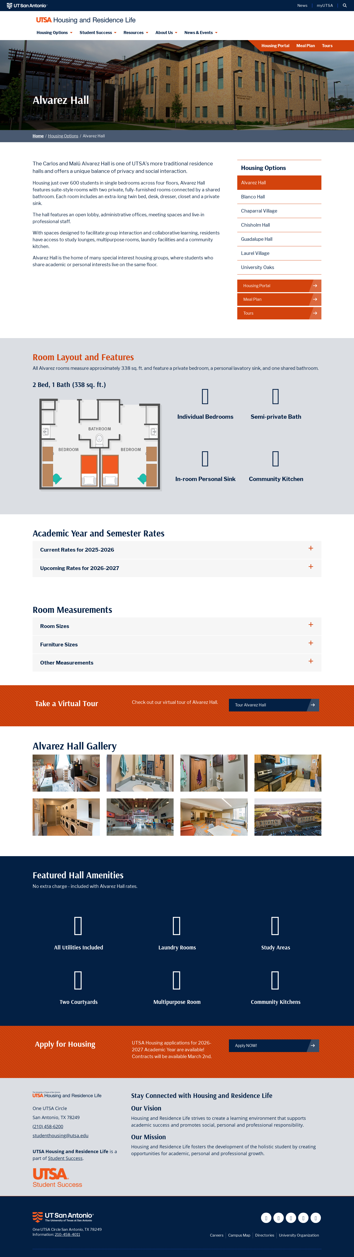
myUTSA (325, 6)
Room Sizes (54, 626)
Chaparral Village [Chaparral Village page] (259, 211)
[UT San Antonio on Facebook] (266, 1218)
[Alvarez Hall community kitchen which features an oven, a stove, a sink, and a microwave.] (288, 772)
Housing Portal (275, 45)
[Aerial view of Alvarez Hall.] (288, 816)
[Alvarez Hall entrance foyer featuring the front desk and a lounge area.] (140, 816)
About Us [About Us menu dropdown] (164, 32)
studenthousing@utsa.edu (60, 1135)
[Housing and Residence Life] (85, 18)
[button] (344, 6)
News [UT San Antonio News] (302, 6)
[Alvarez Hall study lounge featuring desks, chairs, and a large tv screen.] (214, 816)
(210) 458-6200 (48, 1126)
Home (38, 136)
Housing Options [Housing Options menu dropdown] (52, 32)
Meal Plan (305, 45)
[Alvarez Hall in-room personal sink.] (140, 772)
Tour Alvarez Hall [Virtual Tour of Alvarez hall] (275, 705)
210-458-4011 (67, 1234)
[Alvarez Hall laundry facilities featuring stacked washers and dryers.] (66, 816)
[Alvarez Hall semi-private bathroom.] (214, 772)
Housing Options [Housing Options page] (263, 167)
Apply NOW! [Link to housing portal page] (275, 1045)
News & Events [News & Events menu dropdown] (198, 32)
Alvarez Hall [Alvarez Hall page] (253, 182)
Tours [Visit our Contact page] (327, 45)
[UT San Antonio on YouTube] (291, 1218)
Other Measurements (66, 663)
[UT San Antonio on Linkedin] (303, 1218)
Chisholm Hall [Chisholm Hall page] (255, 225)
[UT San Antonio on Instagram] (316, 1218)
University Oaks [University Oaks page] (257, 267)
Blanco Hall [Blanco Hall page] (253, 196)
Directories (264, 1235)
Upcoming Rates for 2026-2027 (79, 568)
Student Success (65, 1158)
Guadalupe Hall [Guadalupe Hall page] (256, 239)
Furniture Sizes (59, 644)
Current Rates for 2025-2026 (77, 550)
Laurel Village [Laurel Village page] (255, 253)
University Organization (299, 1235)
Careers (216, 1235)
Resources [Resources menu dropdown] (134, 32)
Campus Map (239, 1235)
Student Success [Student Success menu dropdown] (96, 32)
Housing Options (63, 136)
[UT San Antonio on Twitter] (278, 1218)
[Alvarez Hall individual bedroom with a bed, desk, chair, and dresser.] (66, 772)
